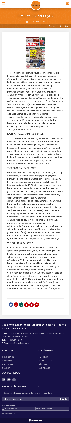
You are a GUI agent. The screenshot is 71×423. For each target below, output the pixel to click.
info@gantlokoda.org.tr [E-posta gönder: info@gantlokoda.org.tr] (19, 343)
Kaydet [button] (63, 399)
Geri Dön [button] (63, 26)
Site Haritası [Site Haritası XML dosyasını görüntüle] (8, 413)
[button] (3, 4)
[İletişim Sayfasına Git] (67, 4)
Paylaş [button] (51, 26)
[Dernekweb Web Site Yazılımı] (35, 420)
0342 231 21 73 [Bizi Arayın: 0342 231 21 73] (16, 340)
